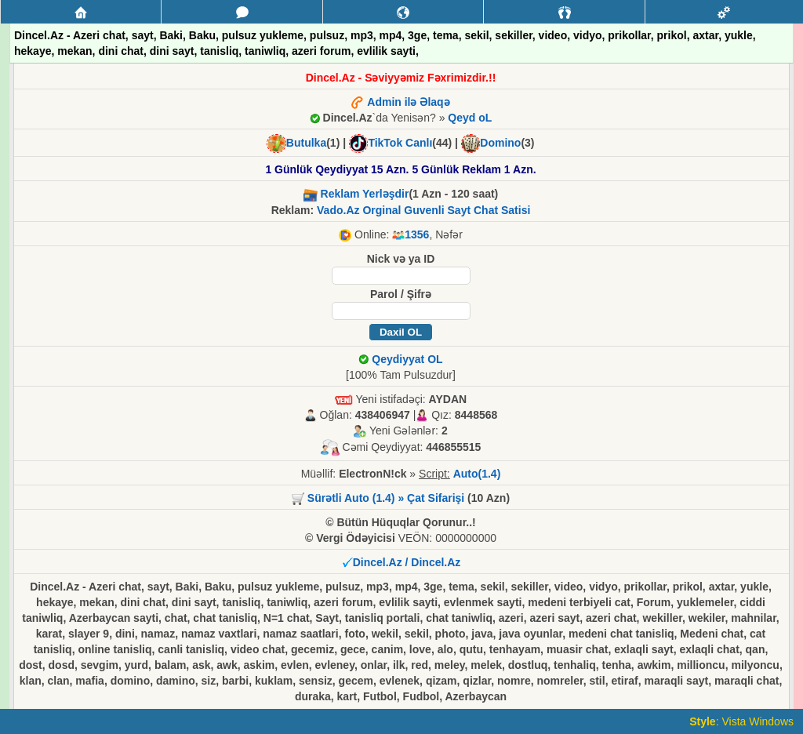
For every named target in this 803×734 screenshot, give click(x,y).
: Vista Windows (741, 721)
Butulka (306, 142)
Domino (500, 142)
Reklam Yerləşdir (365, 193)
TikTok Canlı (400, 142)
